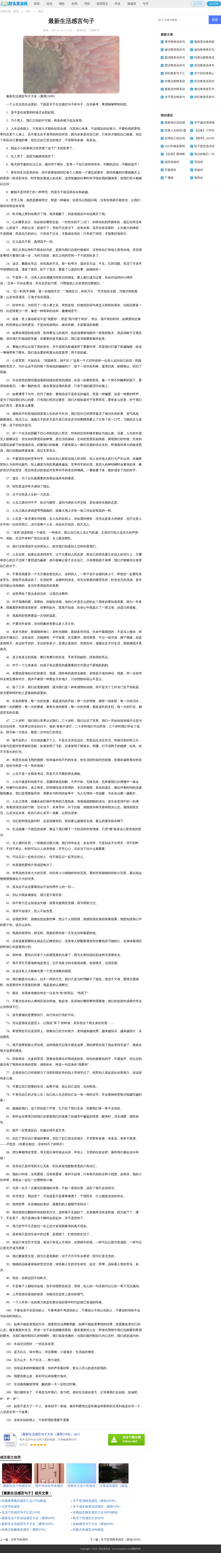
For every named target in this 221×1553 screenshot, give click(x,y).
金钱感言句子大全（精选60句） (94, 1523)
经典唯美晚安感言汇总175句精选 (24, 1500)
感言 (40, 11)
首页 (37, 3)
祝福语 (131, 3)
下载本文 (94, 30)
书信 (87, 3)
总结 (49, 3)
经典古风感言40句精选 (88, 1529)
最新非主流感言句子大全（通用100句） (28, 1523)
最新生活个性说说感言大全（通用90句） (29, 1518)
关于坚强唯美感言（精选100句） (95, 1500)
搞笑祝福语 (172, 161)
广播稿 (169, 177)
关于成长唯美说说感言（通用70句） (97, 1506)
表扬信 (198, 169)
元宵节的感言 (11, 1506)
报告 (62, 3)
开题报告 (170, 169)
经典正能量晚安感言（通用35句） (25, 1529)
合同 (74, 3)
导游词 (198, 161)
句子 (146, 3)
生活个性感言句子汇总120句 (21, 1512)
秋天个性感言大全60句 (88, 1518)
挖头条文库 (104, 1548)
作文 (118, 3)
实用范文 (102, 3)
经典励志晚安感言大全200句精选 (95, 1512)
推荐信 (198, 177)
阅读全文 (82, 30)
